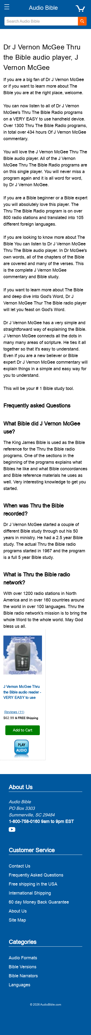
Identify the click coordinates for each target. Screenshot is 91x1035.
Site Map (17, 920)
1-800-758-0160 (24, 821)
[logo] (43, 8)
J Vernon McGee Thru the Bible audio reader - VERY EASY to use (22, 692)
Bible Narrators (23, 976)
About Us (18, 911)
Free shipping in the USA (33, 884)
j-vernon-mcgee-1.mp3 (21, 748)
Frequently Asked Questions (36, 875)
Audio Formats (23, 958)
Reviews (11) (14, 712)
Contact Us (19, 866)
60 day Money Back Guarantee (39, 902)
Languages (19, 985)
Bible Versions (22, 967)
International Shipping (30, 893)
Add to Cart (22, 730)
